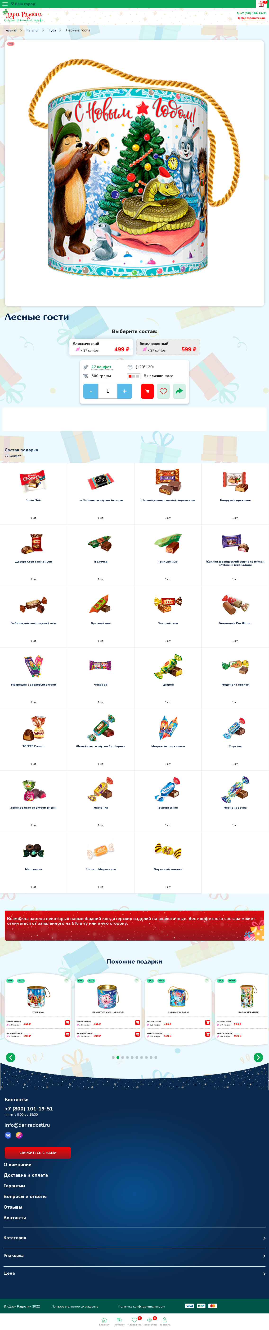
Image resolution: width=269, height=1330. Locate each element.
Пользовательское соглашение (75, 1310)
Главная (11, 30)
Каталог (33, 30)
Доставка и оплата (26, 1179)
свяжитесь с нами (37, 1157)
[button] (10, 1061)
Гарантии (14, 1190)
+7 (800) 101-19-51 (253, 13)
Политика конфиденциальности (141, 1310)
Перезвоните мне (253, 18)
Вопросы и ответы (25, 1200)
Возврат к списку (15, 1089)
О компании (17, 1168)
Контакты (15, 1222)
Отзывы (13, 1211)
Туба (52, 30)
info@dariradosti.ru (27, 1129)
